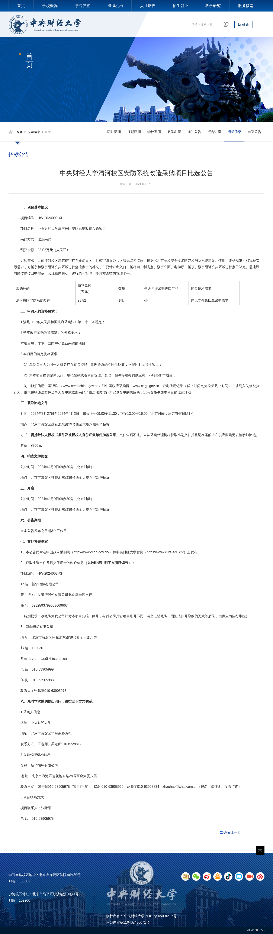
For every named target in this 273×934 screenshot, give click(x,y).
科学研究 (213, 6)
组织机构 (115, 6)
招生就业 (180, 6)
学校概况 (50, 6)
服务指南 (245, 6)
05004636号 (167, 916)
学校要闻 (154, 132)
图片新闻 (114, 132)
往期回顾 (134, 132)
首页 (21, 6)
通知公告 (194, 132)
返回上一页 (232, 832)
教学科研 (174, 132)
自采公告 (254, 132)
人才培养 (147, 6)
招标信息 (34, 132)
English (243, 24)
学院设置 (82, 6)
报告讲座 (214, 132)
